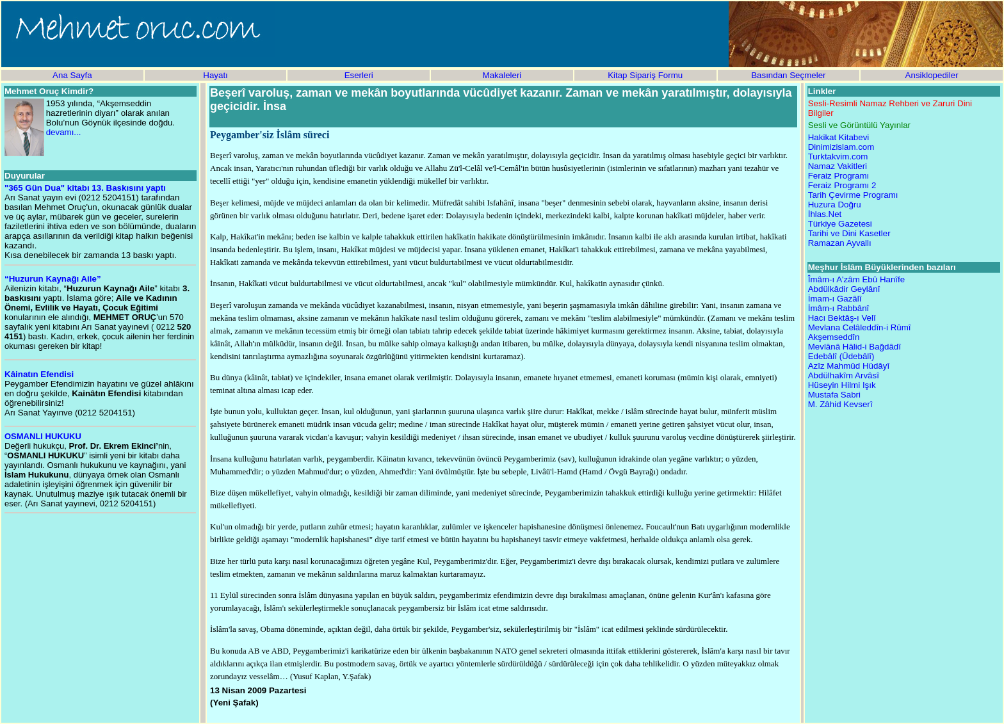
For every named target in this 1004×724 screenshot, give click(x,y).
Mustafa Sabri (834, 394)
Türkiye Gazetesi (840, 224)
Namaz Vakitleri (837, 166)
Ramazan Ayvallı (839, 243)
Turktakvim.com (838, 156)
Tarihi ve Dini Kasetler (849, 233)
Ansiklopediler (932, 75)
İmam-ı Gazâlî (835, 298)
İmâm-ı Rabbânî (839, 308)
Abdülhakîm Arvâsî (843, 375)
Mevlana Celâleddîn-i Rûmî (859, 327)
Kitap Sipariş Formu (645, 75)
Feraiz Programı (839, 176)
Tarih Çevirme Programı (853, 195)
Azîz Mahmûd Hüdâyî (848, 366)
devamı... (63, 132)
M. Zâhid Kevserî (840, 404)
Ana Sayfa (72, 75)
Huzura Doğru (834, 204)
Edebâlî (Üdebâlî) (841, 356)
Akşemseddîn (834, 337)
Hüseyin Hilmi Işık (842, 385)
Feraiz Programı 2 (842, 185)
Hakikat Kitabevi (839, 137)
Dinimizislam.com (841, 147)
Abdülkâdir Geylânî (844, 289)
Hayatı (215, 75)
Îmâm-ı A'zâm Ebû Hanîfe (856, 279)
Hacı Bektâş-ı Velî (842, 318)
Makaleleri (502, 75)
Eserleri (358, 75)
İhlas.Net (825, 214)
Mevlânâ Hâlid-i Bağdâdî (854, 346)
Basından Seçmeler (788, 75)
